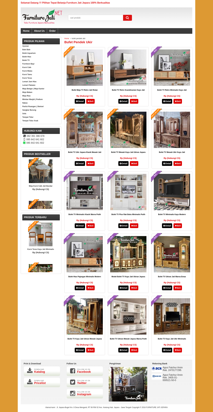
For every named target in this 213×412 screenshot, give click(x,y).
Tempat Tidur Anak (30, 121)
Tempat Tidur (27, 117)
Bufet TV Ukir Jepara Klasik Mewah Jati (84, 152)
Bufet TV (26, 60)
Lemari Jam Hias (29, 82)
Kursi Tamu (27, 74)
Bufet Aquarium (29, 53)
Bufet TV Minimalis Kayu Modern (172, 214)
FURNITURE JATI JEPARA (157, 407)
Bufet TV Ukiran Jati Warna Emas (172, 277)
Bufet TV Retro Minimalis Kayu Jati (172, 90)
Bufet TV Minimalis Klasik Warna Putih (84, 214)
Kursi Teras (27, 78)
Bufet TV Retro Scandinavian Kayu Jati (128, 90)
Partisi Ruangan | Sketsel (32, 106)
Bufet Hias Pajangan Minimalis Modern (84, 277)
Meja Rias (26, 96)
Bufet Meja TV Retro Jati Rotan (85, 90)
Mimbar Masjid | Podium (32, 99)
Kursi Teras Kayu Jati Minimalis (40, 249)
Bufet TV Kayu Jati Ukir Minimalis (172, 339)
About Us (39, 31)
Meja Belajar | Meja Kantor (33, 89)
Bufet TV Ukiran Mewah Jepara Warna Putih (128, 339)
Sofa (24, 114)
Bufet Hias (26, 57)
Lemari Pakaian (28, 85)
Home (26, 31)
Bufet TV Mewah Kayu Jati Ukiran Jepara (128, 152)
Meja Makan (27, 92)
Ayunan (25, 46)
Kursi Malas (27, 71)
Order (52, 31)
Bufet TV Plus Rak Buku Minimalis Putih (128, 214)
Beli (90, 101)
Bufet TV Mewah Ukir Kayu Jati (172, 152)
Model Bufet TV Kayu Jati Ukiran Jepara (128, 277)
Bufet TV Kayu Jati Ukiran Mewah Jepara (84, 339)
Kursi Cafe (26, 67)
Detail (80, 101)
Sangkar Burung (29, 110)
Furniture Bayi (28, 64)
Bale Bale (26, 50)
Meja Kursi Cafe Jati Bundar (40, 186)
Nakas (25, 103)
